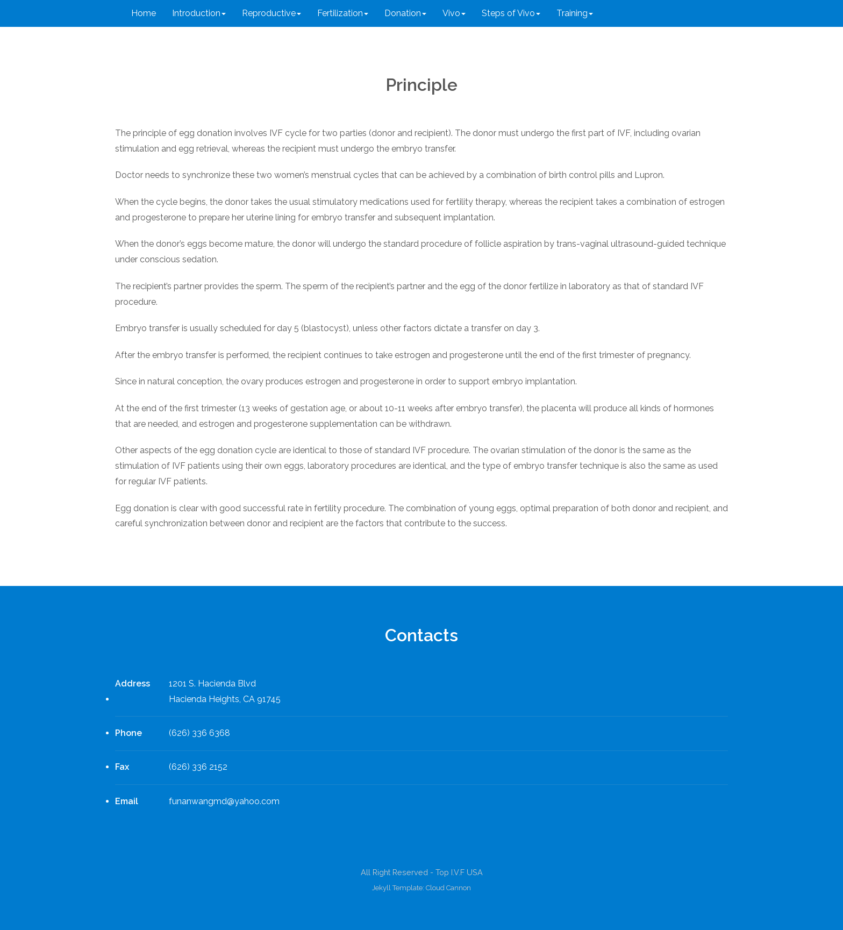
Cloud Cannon (448, 888)
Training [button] (574, 13)
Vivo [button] (454, 13)
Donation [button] (405, 13)
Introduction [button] (199, 13)
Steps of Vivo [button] (511, 13)
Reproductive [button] (271, 13)
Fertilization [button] (342, 13)
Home (143, 13)
